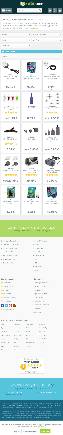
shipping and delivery (42, 418)
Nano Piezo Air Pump (10, 169)
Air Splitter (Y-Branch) (10, 138)
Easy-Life (16, 331)
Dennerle (4, 331)
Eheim (28, 331)
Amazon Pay (39, 248)
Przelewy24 (38, 267)
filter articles (8, 51)
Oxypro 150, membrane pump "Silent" (31, 170)
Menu (6, 10)
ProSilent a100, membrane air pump (31, 76)
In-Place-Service (8, 286)
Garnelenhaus (5, 335)
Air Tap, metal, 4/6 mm (52, 107)
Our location (7, 301)
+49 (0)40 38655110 (15, 392)
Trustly (37, 270)
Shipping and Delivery (41, 283)
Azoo (15, 328)
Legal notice (38, 312)
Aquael (3, 328)
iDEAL (36, 263)
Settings (17, 431)
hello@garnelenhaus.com (48, 392)
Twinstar (3, 350)
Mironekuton (5, 342)
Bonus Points (38, 290)
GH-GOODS (17, 335)
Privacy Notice (38, 297)
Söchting (29, 346)
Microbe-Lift (42, 339)
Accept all (45, 431)
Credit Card (38, 252)
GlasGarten (29, 335)
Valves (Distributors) (41, 34)
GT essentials (43, 335)
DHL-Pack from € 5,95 (10, 248)
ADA (2, 324)
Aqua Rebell (29, 324)
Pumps (5, 34)
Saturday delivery (9, 263)
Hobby (16, 339)
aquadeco (42, 324)
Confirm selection (30, 431)
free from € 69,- (8, 252)
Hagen (3, 339)
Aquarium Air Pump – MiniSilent (10, 76)
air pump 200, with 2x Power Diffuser (52, 170)
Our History (7, 294)
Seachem (41, 342)
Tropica (41, 346)
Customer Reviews (9, 297)
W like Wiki (7, 283)
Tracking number (9, 259)
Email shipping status (10, 255)
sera (2, 346)
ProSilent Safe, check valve (31, 201)
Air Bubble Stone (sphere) (31, 139)
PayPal (37, 244)
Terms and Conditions (41, 305)
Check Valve (6, 46)
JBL (27, 339)
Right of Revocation (40, 294)
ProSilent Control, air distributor (10, 201)
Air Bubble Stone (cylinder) (52, 139)
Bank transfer (39, 255)
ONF (15, 342)
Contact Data (38, 308)
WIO (15, 350)
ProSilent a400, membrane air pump (52, 201)
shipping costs (33, 403)
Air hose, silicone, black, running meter (52, 76)
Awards (6, 290)
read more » (34, 28)
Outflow (36, 40)
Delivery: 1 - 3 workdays (11, 244)
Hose (4, 40)
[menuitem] (6, 10)
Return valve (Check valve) (10, 108)
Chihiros (28, 328)
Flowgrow (42, 331)
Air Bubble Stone (31, 107)
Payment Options (39, 286)
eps (36, 259)
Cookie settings (39, 301)
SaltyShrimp (30, 342)
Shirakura (16, 346)
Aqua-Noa (17, 324)
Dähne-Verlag (43, 328)
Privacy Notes (40, 427)
